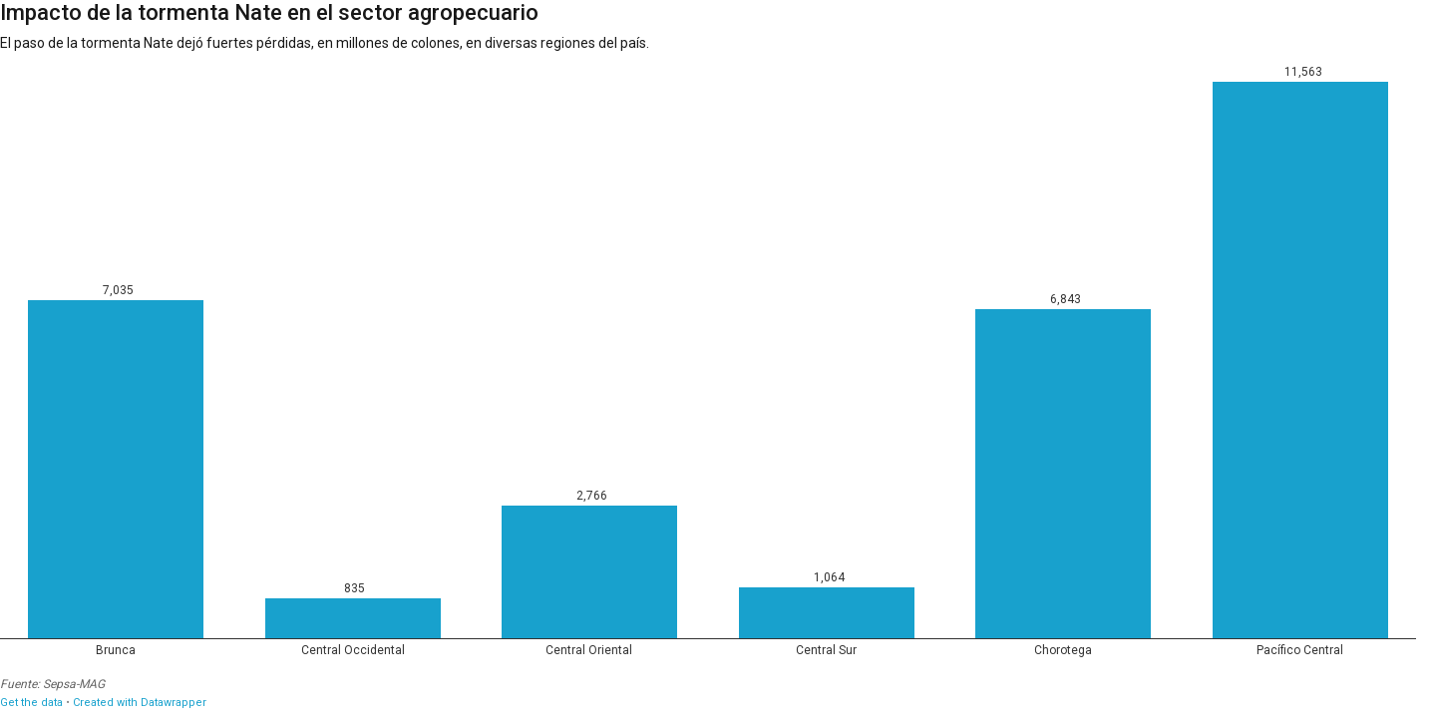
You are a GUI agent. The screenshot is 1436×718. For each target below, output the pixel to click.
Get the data (31, 702)
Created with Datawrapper (139, 702)
